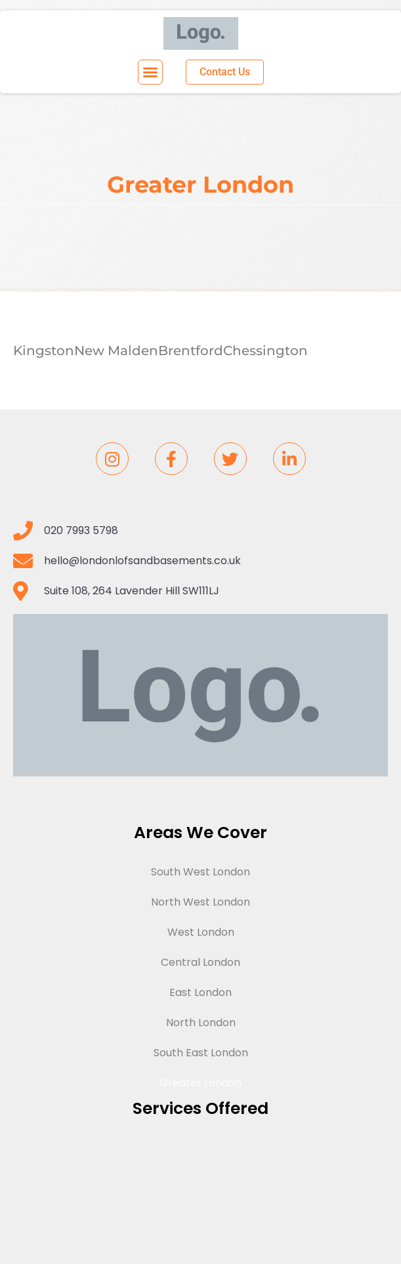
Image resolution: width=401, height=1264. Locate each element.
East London (200, 992)
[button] (150, 72)
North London (201, 1022)
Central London (200, 962)
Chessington (265, 350)
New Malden (116, 350)
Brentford (190, 350)
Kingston (43, 350)
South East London (201, 1052)
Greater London (200, 1082)
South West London (200, 871)
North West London (200, 902)
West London (200, 932)
